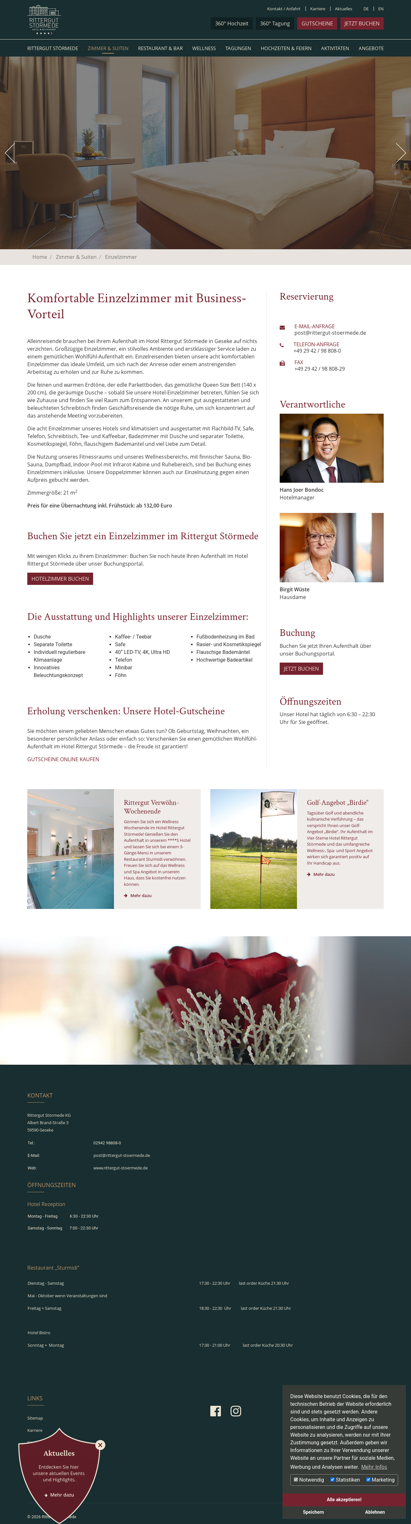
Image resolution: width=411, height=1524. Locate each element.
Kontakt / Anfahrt (284, 9)
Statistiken (345, 1480)
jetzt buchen (362, 23)
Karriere (317, 9)
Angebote (371, 48)
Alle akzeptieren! (344, 1499)
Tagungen (238, 48)
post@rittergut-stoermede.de (330, 332)
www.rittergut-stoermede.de (120, 1162)
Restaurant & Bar (160, 48)
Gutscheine (317, 23)
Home (39, 256)
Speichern (313, 1512)
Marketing (380, 1480)
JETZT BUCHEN (301, 668)
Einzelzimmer (121, 256)
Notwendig (309, 1480)
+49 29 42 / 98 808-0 (317, 350)
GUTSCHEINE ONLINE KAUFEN (63, 759)
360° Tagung (275, 23)
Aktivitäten (335, 48)
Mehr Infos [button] (374, 1466)
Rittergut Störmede (52, 48)
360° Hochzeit (232, 23)
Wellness (204, 48)
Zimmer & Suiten (108, 48)
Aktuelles (343, 9)
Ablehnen (375, 1512)
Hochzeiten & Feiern (286, 48)
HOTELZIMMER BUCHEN (60, 578)
